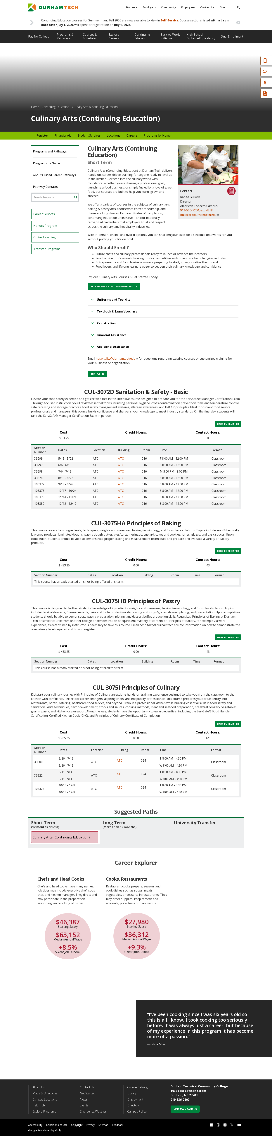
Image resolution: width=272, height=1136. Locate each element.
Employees (188, 7)
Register (42, 135)
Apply (248, 60)
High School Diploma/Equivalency (200, 36)
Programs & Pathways (65, 36)
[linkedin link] (225, 1125)
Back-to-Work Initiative (170, 36)
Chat (248, 71)
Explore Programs (44, 1111)
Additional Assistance (109, 348)
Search (76, 197)
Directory (133, 1105)
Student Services (89, 135)
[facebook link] (211, 1125)
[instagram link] (218, 1125)
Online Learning (44, 237)
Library (131, 1093)
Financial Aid (253, 82)
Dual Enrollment (232, 36)
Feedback (117, 1125)
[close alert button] (238, 22)
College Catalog (137, 1087)
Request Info (253, 93)
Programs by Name (157, 135)
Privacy (90, 1125)
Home (35, 107)
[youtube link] (239, 1125)
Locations (113, 135)
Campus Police (137, 1111)
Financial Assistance (108, 336)
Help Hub (38, 1105)
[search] (238, 7)
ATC (121, 458)
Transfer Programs (46, 249)
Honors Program (45, 226)
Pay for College (38, 36)
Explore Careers (114, 36)
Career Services (44, 214)
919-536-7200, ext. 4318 (196, 210)
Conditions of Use (56, 1125)
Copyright (77, 1125)
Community (168, 7)
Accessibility (35, 1125)
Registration (103, 325)
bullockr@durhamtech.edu (199, 215)
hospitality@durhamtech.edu (117, 358)
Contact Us (207, 7)
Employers (149, 7)
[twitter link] (231, 1124)
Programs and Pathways (50, 151)
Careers (132, 135)
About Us (38, 1087)
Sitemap (103, 1125)
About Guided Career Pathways (54, 175)
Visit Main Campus (185, 1109)
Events (84, 1105)
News (84, 1099)
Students (131, 7)
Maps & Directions (44, 1093)
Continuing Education (142, 36)
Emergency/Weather (93, 1111)
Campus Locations (44, 1099)
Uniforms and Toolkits (110, 301)
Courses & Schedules (90, 36)
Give (222, 7)
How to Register (228, 423)
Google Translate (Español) (44, 1130)
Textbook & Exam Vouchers (113, 313)
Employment (135, 1099)
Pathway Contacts (45, 187)
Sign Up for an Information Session (114, 286)
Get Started (87, 1093)
